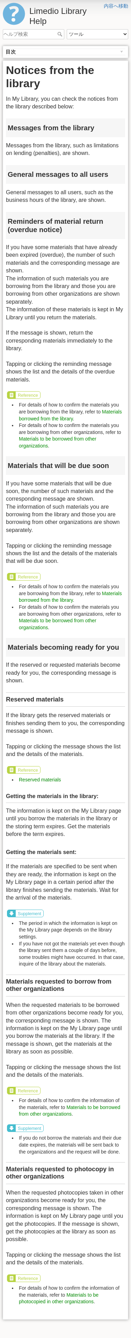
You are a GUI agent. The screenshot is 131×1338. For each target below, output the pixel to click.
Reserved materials (40, 779)
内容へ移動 (116, 6)
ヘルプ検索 (60, 34)
